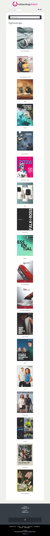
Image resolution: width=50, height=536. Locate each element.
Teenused (24, 526)
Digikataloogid (12, 526)
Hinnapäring (27, 527)
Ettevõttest (30, 526)
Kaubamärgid (37, 526)
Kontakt (21, 527)
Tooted (19, 526)
